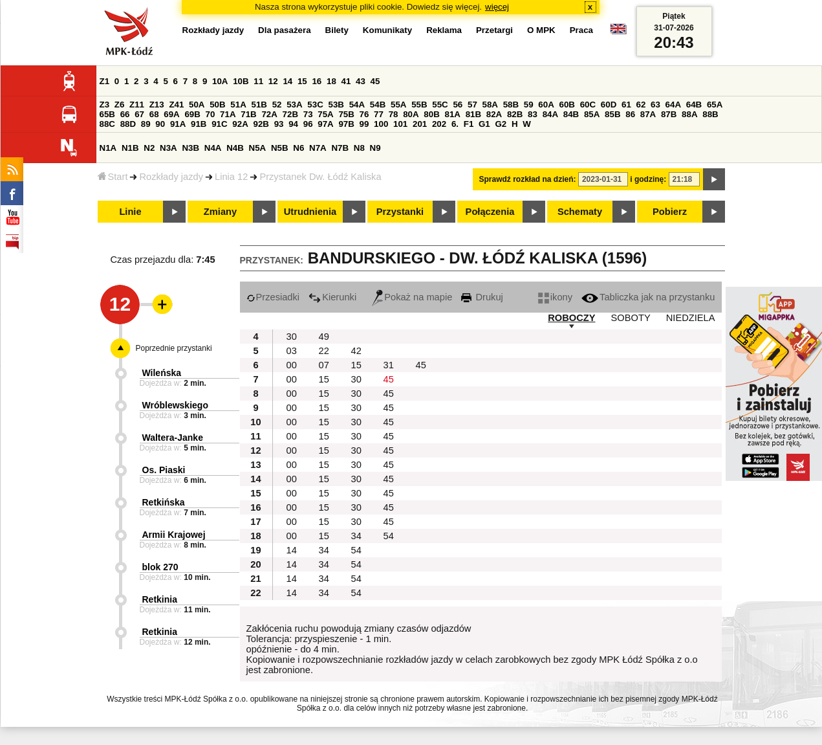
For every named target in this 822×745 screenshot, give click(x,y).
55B (419, 104)
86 (630, 114)
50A (196, 104)
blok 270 (160, 567)
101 (400, 124)
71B (248, 114)
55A (398, 104)
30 (292, 336)
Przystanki (400, 211)
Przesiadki (273, 297)
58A (490, 104)
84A (550, 114)
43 (360, 81)
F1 (469, 124)
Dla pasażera (284, 30)
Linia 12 (231, 177)
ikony (555, 297)
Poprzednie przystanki (174, 348)
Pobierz (670, 211)
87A (648, 114)
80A (410, 114)
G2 (500, 124)
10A (220, 81)
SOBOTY (631, 318)
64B (694, 104)
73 (308, 114)
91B (198, 124)
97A (325, 124)
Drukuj (482, 297)
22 (324, 351)
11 (258, 81)
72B (290, 114)
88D (128, 124)
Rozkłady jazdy (171, 177)
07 (324, 365)
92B (261, 124)
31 (389, 365)
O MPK (541, 30)
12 (273, 81)
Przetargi (494, 30)
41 (346, 81)
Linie (130, 211)
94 (293, 124)
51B (259, 104)
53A (294, 104)
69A (171, 114)
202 (439, 124)
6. (455, 124)
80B (431, 114)
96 (308, 124)
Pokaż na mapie (412, 297)
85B (612, 114)
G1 (484, 124)
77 (379, 114)
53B (336, 104)
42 (356, 351)
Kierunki (332, 297)
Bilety (337, 30)
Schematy (579, 211)
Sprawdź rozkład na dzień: (527, 179)
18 (331, 81)
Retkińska (163, 502)
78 (393, 114)
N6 (298, 148)
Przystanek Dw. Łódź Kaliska (320, 177)
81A (452, 114)
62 (641, 104)
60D (608, 104)
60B (567, 104)
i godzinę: (648, 179)
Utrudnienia (310, 211)
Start (113, 177)
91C (219, 124)
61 (626, 104)
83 (532, 114)
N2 (149, 148)
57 (472, 104)
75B (346, 114)
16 (316, 81)
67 (139, 114)
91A (178, 124)
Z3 (105, 104)
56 (457, 104)
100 (381, 124)
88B (710, 114)
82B (515, 114)
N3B (190, 148)
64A (673, 104)
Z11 (136, 104)
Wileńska (162, 373)
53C (315, 104)
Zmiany (220, 211)
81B (473, 114)
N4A (213, 148)
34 (356, 536)
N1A (108, 148)
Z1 (105, 81)
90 (160, 124)
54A (357, 104)
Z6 (119, 104)
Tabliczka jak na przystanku (648, 297)
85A (592, 114)
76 (364, 114)
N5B (279, 148)
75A (325, 114)
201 (420, 124)
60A (546, 104)
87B (668, 114)
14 (287, 81)
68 (154, 114)
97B (346, 124)
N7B (340, 148)
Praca (581, 30)
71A (227, 114)
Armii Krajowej (174, 534)
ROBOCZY (571, 318)
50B (217, 104)
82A (494, 114)
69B (192, 114)
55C (440, 104)
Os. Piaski (164, 470)
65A (714, 104)
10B (240, 81)
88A (689, 114)
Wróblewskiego (175, 405)
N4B (235, 148)
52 (277, 104)
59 (529, 104)
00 (292, 365)
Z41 (176, 104)
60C (588, 104)
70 (210, 114)
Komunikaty (387, 30)
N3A (168, 148)
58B (511, 104)
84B (571, 114)
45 (375, 81)
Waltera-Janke (172, 437)
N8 (359, 148)
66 (125, 114)
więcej (497, 7)
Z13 (156, 104)
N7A (318, 148)
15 (302, 81)
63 (655, 104)
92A (240, 124)
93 (279, 124)
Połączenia (490, 211)
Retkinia (159, 599)
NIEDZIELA (690, 318)
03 (292, 351)
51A (238, 104)
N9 (375, 148)
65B (107, 114)
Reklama (444, 30)
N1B (130, 148)
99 (364, 124)
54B (377, 104)
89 (146, 124)
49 (324, 336)
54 (389, 536)
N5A (257, 148)
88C (107, 124)
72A (269, 114)
